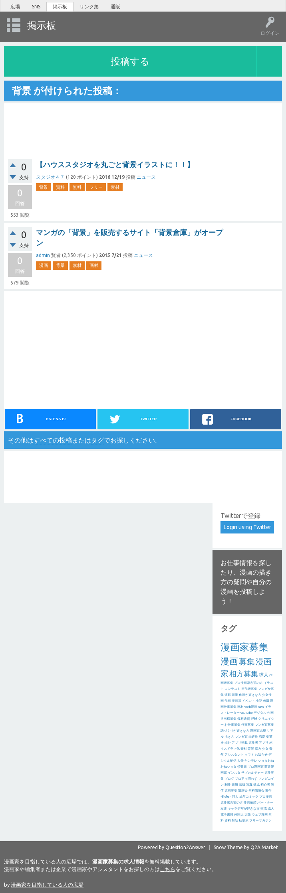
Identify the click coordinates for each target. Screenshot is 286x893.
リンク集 (89, 6)
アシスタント (234, 755)
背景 (43, 187)
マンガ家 (241, 737)
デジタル (260, 713)
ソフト (249, 755)
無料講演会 (256, 790)
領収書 (242, 767)
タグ (97, 440)
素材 (115, 187)
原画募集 (230, 790)
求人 (263, 674)
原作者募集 (249, 689)
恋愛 (262, 737)
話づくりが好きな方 (234, 731)
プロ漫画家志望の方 (248, 683)
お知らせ (261, 755)
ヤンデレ (250, 761)
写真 (249, 784)
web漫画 (250, 707)
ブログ (229, 778)
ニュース (146, 177)
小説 (259, 701)
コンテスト (232, 689)
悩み (258, 749)
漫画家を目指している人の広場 (47, 884)
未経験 (253, 737)
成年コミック (248, 796)
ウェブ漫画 (260, 814)
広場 (15, 6)
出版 (242, 784)
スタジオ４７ (50, 177)
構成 (256, 784)
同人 (235, 796)
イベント (248, 701)
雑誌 (235, 820)
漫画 (43, 265)
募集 (247, 661)
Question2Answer (185, 847)
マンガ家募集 (264, 725)
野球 (254, 719)
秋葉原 (243, 820)
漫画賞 (236, 701)
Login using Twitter (247, 527)
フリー (96, 187)
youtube (246, 713)
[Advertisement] (72, 349)
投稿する (130, 61)
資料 (60, 187)
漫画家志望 (258, 731)
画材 (93, 265)
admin (43, 255)
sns (261, 707)
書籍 (235, 784)
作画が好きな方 (250, 695)
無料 (77, 187)
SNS (36, 6)
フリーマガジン (260, 820)
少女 (265, 749)
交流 (263, 808)
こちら (167, 869)
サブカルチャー (252, 772)
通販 (115, 6)
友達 (223, 808)
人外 (240, 761)
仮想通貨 (243, 719)
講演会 (243, 790)
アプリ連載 (240, 743)
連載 (227, 695)
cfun (227, 796)
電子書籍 (226, 814)
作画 (227, 701)
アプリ (263, 743)
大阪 (247, 814)
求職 (266, 701)
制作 (227, 784)
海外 (227, 743)
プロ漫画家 (256, 767)
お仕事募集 (232, 725)
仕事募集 (247, 725)
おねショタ (228, 767)
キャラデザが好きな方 (244, 808)
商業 (235, 695)
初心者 (265, 784)
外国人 (239, 814)
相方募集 (243, 674)
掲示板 (60, 6)
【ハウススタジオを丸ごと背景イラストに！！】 (115, 164)
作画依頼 (250, 802)
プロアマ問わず (246, 778)
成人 (271, 808)
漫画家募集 (244, 647)
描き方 (229, 737)
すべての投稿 (53, 440)
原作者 (253, 743)
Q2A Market (264, 847)
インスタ (234, 772)
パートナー (265, 802)
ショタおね (266, 761)
